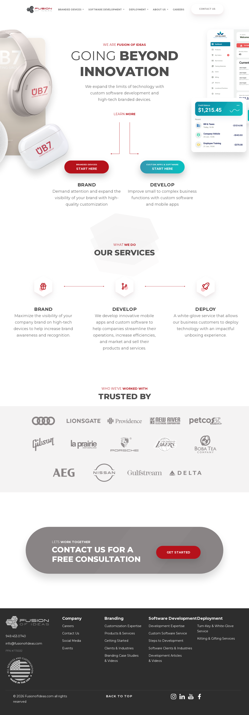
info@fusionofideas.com (24, 643)
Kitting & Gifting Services (216, 638)
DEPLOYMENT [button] (138, 9)
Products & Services (120, 633)
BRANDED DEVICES (70, 9)
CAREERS (178, 9)
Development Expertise (167, 626)
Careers (68, 626)
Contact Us (70, 633)
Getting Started (116, 641)
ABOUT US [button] (159, 9)
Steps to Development (166, 641)
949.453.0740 (16, 636)
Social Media (71, 641)
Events (67, 648)
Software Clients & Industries (170, 648)
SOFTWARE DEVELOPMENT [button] (105, 9)
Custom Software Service (168, 633)
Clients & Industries (119, 648)
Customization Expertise (123, 626)
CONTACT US (207, 9)
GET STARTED (178, 552)
